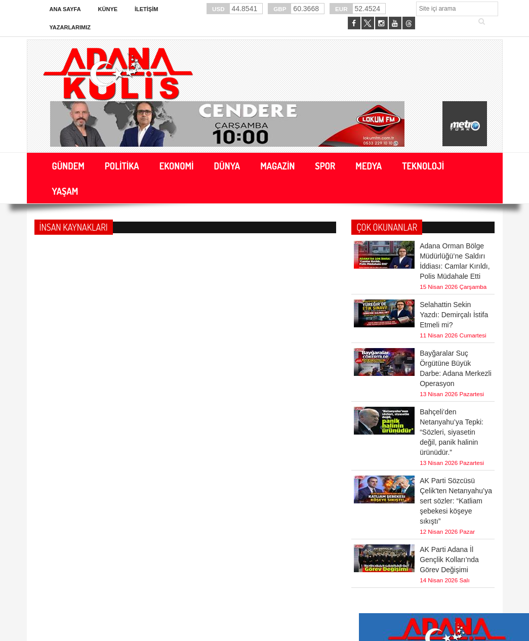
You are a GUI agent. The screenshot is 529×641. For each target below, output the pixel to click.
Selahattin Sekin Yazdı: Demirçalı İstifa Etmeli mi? (454, 315)
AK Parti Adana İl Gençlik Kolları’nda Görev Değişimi (449, 559)
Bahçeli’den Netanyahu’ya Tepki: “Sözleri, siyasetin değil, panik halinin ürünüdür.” (451, 432)
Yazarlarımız (70, 27)
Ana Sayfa (65, 9)
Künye (108, 9)
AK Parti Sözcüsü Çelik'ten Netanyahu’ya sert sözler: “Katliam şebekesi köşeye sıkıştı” (456, 501)
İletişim (146, 9)
